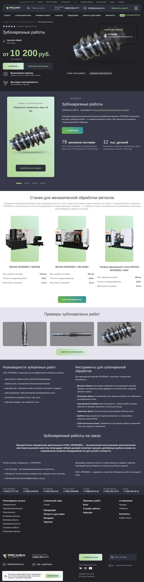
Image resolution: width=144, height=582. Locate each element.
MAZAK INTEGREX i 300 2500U (72, 267)
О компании (125, 500)
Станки (47, 505)
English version (125, 518)
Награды (123, 505)
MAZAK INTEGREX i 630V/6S (24, 267)
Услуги (7, 15)
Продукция (73, 15)
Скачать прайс (14, 40)
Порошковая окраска (11, 531)
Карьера (59, 15)
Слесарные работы (11, 528)
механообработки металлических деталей (111, 110)
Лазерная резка (9, 505)
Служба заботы (91, 508)
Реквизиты (123, 508)
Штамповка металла (11, 516)
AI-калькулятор (130, 15)
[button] (19, 183)
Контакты (110, 15)
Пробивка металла (11, 520)
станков (41, 478)
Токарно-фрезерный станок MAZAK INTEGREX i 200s (119, 268)
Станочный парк (23, 15)
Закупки (48, 522)
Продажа (49, 518)
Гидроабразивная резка (13, 508)
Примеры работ (43, 15)
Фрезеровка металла (11, 524)
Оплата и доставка (92, 15)
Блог (85, 504)
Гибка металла (9, 512)
